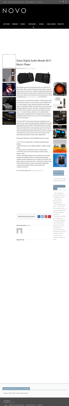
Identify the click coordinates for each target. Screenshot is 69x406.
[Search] (33, 27)
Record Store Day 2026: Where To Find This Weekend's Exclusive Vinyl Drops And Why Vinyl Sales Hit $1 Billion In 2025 (59, 228)
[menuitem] (4, 2)
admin (28, 225)
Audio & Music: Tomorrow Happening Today (59, 237)
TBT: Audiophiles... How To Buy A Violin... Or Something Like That (59, 195)
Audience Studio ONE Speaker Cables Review (59, 179)
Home (27, 68)
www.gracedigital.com (37, 170)
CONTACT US (40, 405)
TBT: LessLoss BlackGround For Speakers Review (57, 201)
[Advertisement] (31, 18)
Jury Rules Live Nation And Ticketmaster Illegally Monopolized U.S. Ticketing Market (59, 219)
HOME (5, 405)
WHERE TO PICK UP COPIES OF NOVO (16, 405)
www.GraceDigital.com (32, 97)
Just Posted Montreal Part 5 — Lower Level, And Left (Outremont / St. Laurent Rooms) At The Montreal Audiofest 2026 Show (60, 209)
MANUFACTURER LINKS (31, 405)
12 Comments (32, 68)
